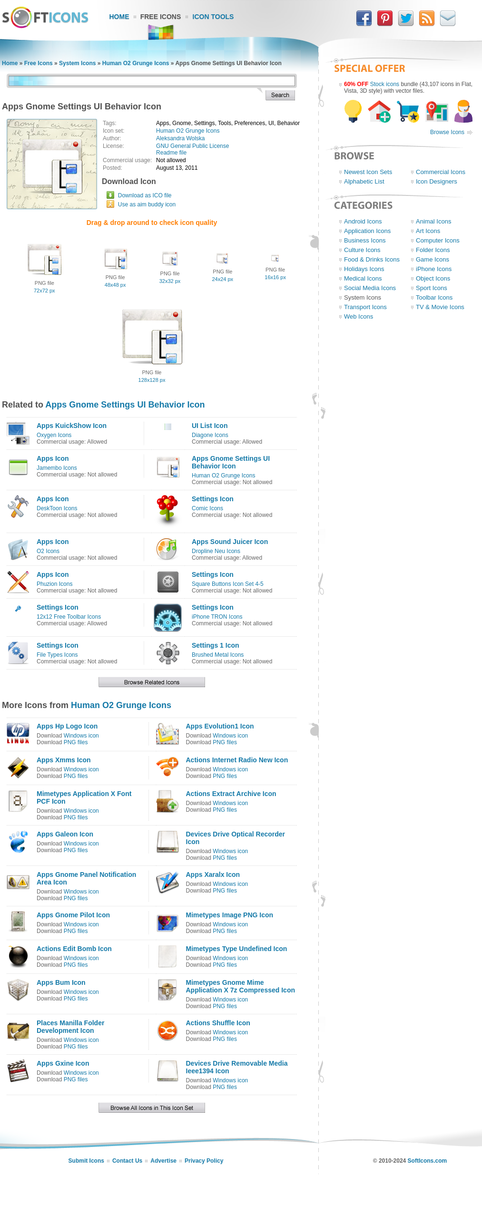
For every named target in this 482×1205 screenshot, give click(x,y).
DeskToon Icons (57, 508)
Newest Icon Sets (368, 171)
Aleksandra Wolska (180, 138)
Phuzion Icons (54, 584)
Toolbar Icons (434, 297)
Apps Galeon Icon (65, 834)
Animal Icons (433, 221)
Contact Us (127, 1160)
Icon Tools (213, 16)
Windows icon (81, 735)
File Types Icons (57, 654)
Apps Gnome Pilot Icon (73, 915)
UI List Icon (209, 425)
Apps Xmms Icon (64, 760)
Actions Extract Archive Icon (231, 793)
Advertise (163, 1160)
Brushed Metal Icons (218, 654)
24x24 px (222, 279)
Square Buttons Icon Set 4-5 (228, 584)
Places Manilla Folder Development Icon (70, 1026)
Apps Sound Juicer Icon (230, 541)
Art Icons (428, 230)
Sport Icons (431, 288)
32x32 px (170, 281)
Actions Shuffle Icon (218, 1023)
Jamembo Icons (57, 468)
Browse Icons (447, 132)
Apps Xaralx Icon (213, 874)
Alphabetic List (364, 181)
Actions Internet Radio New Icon (237, 760)
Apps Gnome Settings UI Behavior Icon (125, 404)
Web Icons (358, 316)
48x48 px (115, 285)
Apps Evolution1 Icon (220, 726)
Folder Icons (433, 249)
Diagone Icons (210, 435)
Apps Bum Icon (61, 982)
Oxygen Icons (54, 435)
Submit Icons (86, 1160)
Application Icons (367, 230)
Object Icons (433, 278)
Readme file (171, 152)
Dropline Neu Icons (216, 551)
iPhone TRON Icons (217, 616)
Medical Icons (363, 278)
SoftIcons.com (427, 1160)
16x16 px (275, 277)
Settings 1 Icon (215, 645)
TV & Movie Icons (440, 307)
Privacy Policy (204, 1160)
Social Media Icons (370, 288)
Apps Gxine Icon (63, 1063)
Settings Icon (213, 499)
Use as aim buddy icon (147, 204)
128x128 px (152, 380)
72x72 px (44, 290)
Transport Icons (365, 307)
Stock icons (384, 84)
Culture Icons (362, 249)
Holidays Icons (364, 268)
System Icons (77, 63)
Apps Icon (53, 458)
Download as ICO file (145, 195)
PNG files (76, 742)
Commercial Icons (440, 171)
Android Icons (363, 221)
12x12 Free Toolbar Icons (69, 616)
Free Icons (160, 16)
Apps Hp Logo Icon (67, 726)
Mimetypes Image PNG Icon (230, 915)
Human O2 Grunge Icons (135, 63)
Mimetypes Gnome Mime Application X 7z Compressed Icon (240, 986)
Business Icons (364, 240)
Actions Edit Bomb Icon (74, 948)
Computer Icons (438, 240)
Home (119, 16)
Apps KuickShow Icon (72, 425)
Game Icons (432, 259)
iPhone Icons (434, 268)
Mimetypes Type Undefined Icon (236, 948)
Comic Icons (207, 508)
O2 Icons (48, 551)
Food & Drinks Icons (372, 259)
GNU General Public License (192, 146)
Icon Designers (436, 181)
